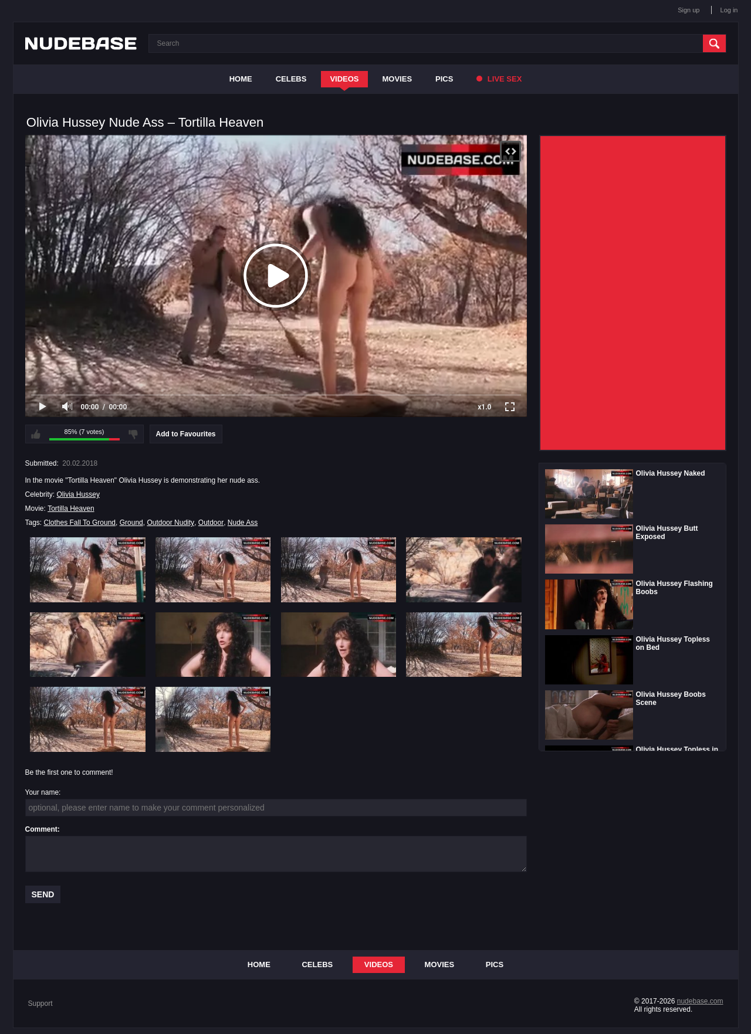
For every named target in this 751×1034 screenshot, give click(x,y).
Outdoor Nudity (170, 522)
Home (240, 78)
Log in (729, 9)
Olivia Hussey (78, 494)
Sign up (688, 9)
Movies (397, 78)
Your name (42, 792)
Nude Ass (243, 522)
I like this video (36, 434)
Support (40, 1003)
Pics (444, 78)
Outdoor (211, 522)
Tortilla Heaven (71, 508)
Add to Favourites (186, 434)
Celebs (291, 78)
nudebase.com (700, 1001)
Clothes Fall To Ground (80, 522)
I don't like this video (133, 434)
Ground (131, 522)
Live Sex (499, 78)
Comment (41, 829)
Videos (344, 78)
